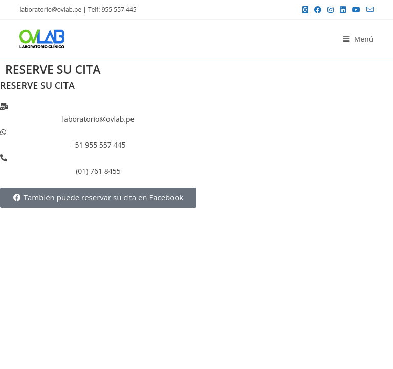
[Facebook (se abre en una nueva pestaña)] (317, 10)
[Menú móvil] (358, 39)
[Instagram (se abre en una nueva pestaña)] (330, 10)
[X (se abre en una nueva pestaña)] (305, 10)
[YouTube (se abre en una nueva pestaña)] (356, 10)
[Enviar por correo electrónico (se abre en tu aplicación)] (368, 10)
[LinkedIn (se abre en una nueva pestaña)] (343, 10)
